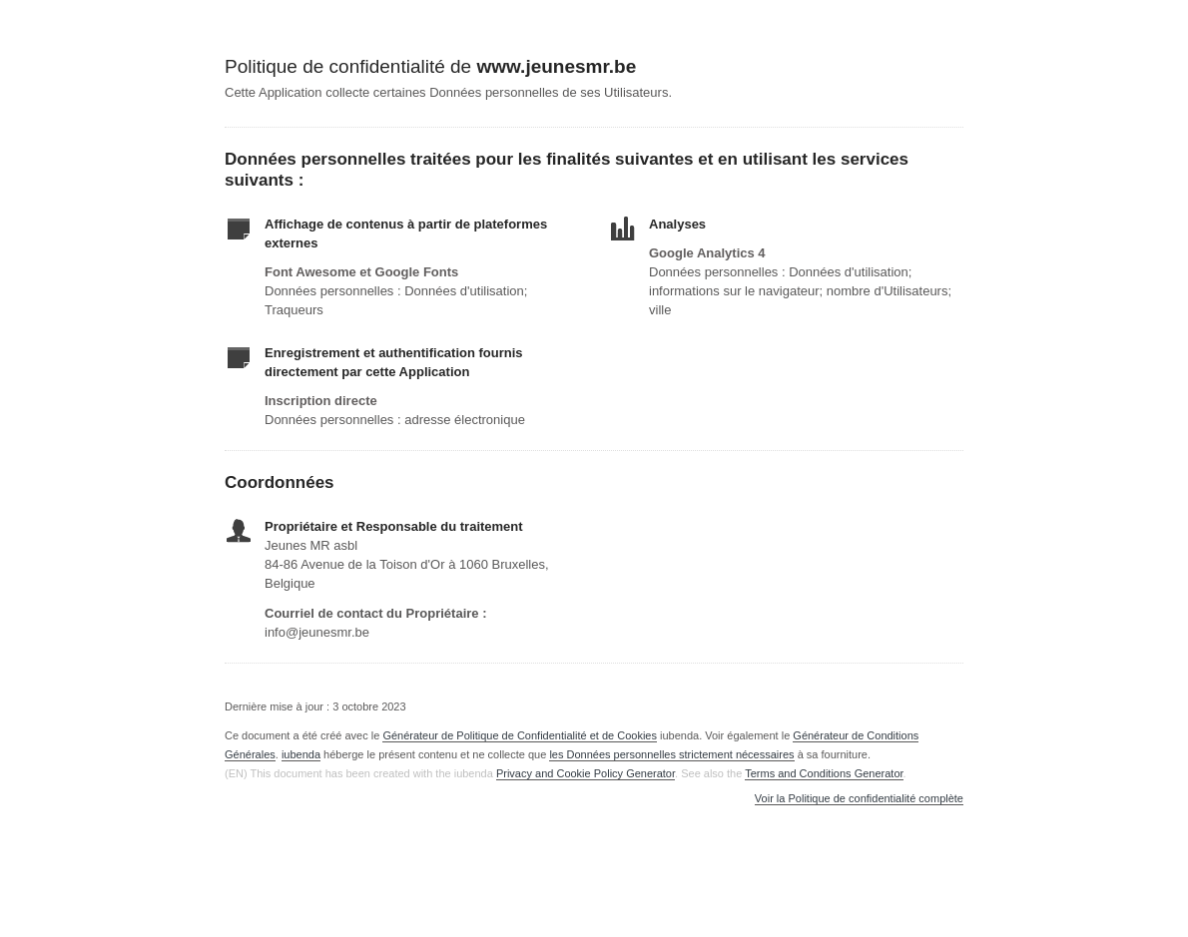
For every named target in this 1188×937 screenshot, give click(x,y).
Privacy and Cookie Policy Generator (585, 773)
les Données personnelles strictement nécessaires (671, 754)
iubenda (301, 754)
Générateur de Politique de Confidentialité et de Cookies (519, 735)
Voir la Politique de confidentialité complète (859, 798)
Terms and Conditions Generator (823, 773)
